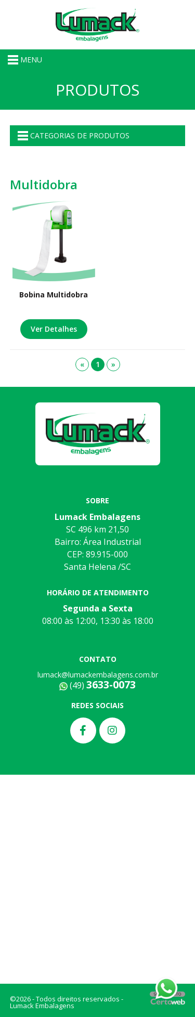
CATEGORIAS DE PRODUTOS (73, 136)
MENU (25, 60)
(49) (97, 685)
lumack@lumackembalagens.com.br (97, 675)
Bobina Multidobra (53, 294)
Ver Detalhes (54, 329)
